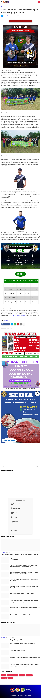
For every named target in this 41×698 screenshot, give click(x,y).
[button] (1, 2)
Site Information (28, 695)
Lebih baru (4, 466)
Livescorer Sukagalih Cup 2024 (18, 315)
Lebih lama (37, 466)
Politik (10, 677)
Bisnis (3, 675)
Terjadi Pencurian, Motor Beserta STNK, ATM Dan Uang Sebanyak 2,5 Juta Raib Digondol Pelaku (24, 601)
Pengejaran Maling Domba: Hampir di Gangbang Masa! (19, 554)
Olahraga (7, 6)
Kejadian (22, 675)
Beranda (3, 6)
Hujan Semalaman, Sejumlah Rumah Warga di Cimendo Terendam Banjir (24, 558)
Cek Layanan (20, 695)
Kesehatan (29, 675)
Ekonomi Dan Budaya (12, 675)
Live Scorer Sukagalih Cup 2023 (18, 650)
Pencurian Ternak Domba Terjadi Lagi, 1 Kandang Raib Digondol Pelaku (24, 580)
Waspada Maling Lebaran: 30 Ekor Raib (20, 614)
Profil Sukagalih (13, 695)
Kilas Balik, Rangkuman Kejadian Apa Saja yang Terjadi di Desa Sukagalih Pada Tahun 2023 (24, 573)
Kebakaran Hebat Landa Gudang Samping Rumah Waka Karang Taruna (24, 587)
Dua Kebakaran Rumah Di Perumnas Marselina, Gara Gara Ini (25, 608)
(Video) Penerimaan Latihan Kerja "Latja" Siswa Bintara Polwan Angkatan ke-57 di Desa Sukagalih (24, 566)
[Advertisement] (20, 454)
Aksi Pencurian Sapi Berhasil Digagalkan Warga (22, 593)
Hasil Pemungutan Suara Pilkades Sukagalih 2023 (22, 643)
